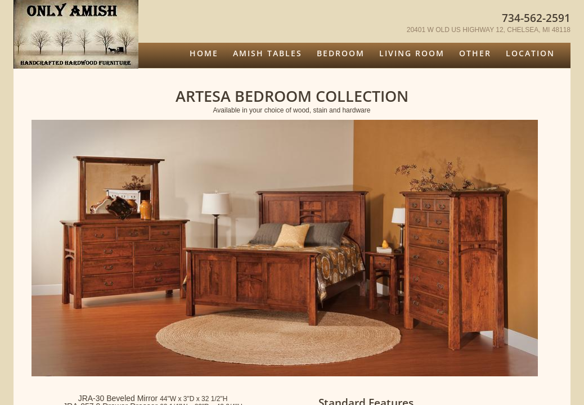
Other (475, 53)
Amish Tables (267, 53)
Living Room (411, 53)
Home (204, 53)
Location (530, 53)
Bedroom (341, 53)
